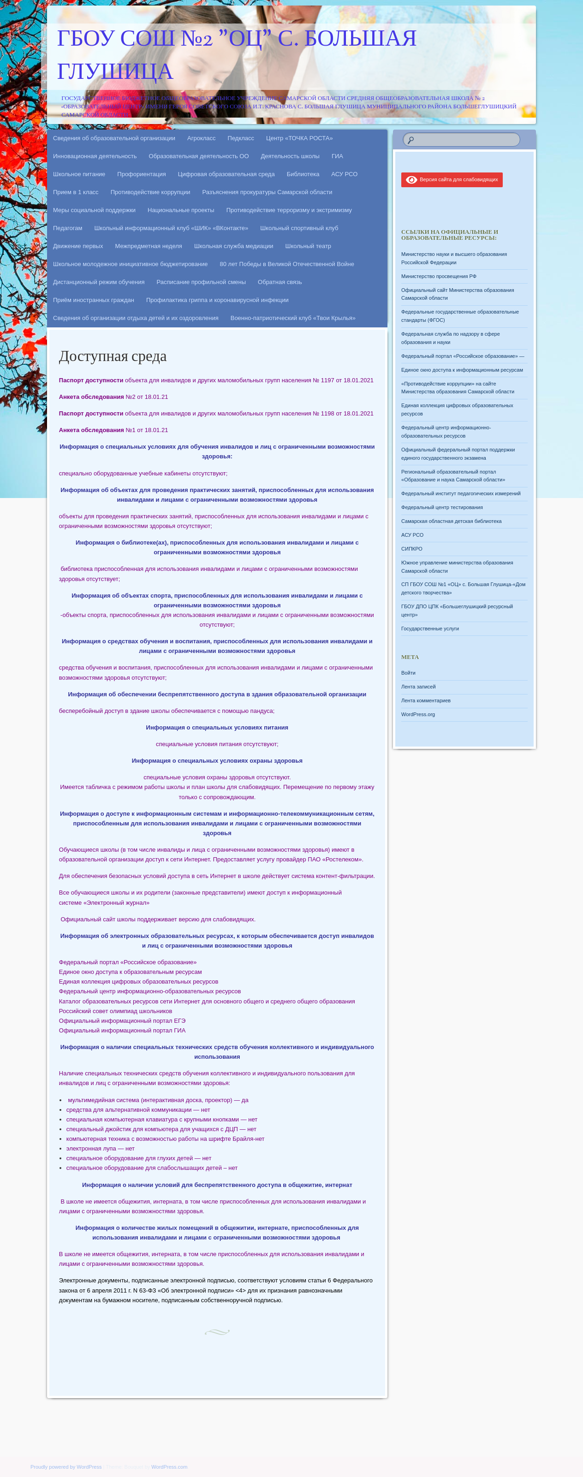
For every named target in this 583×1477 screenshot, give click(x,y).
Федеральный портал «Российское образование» (128, 962)
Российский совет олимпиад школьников (116, 1011)
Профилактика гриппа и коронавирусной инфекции (217, 300)
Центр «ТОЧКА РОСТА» (299, 138)
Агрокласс (201, 138)
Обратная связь (280, 282)
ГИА (337, 156)
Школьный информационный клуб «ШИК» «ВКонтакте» (171, 228)
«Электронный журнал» (116, 902)
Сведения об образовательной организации (114, 138)
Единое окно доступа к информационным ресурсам (462, 370)
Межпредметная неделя (148, 246)
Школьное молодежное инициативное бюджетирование (130, 264)
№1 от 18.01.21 (113, 430)
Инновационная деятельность (95, 156)
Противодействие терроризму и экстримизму (289, 210)
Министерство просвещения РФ (438, 276)
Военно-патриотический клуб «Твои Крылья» (293, 317)
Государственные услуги (430, 628)
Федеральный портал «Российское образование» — (462, 356)
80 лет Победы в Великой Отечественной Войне (287, 264)
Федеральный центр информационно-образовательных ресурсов (150, 991)
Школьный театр (308, 246)
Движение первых (78, 246)
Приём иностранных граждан (93, 300)
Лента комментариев (426, 700)
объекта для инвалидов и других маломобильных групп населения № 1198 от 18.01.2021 (216, 413)
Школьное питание (79, 174)
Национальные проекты (181, 210)
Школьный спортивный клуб (299, 228)
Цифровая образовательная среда (226, 174)
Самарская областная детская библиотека (451, 521)
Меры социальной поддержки (94, 210)
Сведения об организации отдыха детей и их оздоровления (136, 317)
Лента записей (418, 686)
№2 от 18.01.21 (113, 396)
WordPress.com (169, 1467)
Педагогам (67, 228)
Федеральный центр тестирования (442, 507)
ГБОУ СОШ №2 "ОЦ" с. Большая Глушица (237, 57)
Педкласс (241, 138)
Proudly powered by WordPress (65, 1467)
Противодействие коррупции (150, 192)
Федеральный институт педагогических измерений (461, 493)
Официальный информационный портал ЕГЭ (122, 1020)
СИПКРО (411, 549)
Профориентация (141, 174)
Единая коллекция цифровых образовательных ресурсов (139, 981)
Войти (408, 673)
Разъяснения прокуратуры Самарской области (267, 192)
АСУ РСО (344, 174)
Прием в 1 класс (76, 192)
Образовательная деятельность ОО (199, 156)
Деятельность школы (290, 156)
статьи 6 (319, 1280)
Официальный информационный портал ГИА (122, 1030)
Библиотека (303, 174)
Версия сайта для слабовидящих (452, 179)
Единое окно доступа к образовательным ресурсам (130, 971)
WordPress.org (418, 714)
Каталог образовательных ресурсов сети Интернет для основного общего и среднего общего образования (207, 1001)
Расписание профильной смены (201, 282)
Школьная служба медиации (234, 246)
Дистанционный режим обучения (99, 282)
